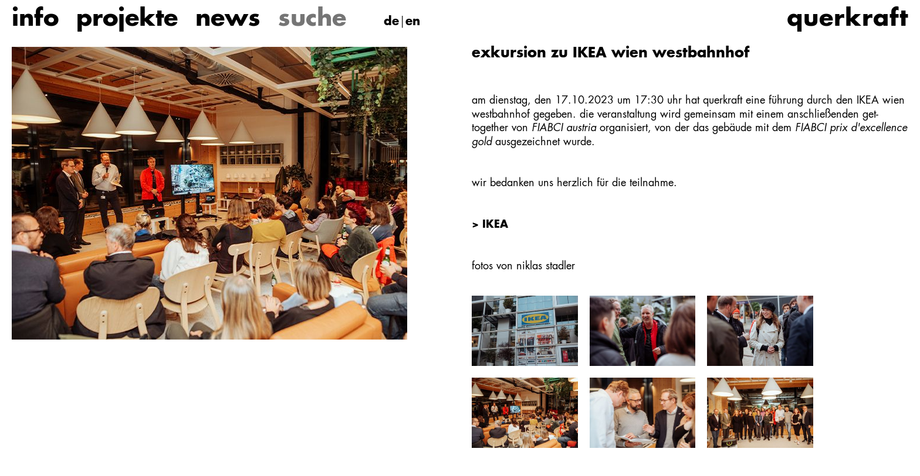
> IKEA (490, 225)
